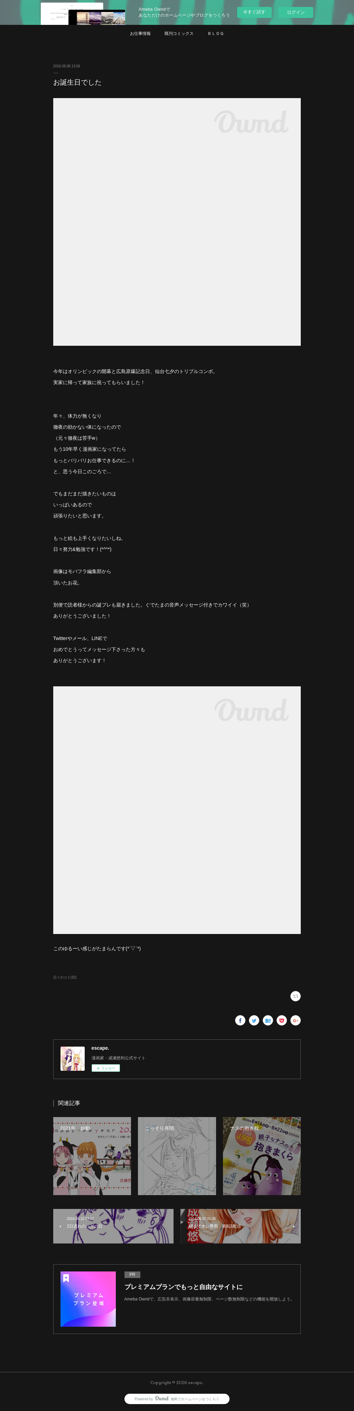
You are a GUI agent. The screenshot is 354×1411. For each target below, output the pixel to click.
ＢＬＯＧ (215, 33)
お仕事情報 (140, 33)
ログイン (296, 12)
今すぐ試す (254, 12)
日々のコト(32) (65, 977)
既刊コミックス (179, 33)
